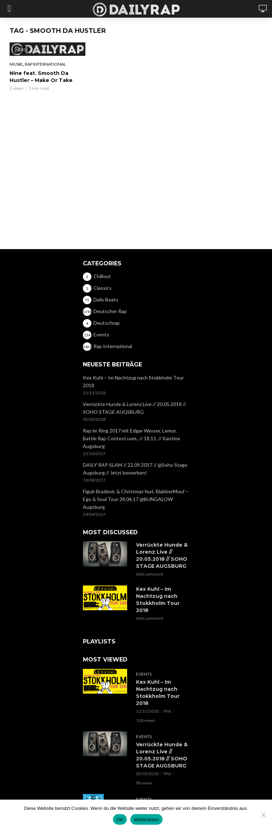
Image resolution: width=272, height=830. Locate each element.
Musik (16, 64)
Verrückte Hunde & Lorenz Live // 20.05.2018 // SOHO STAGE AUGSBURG (134, 408)
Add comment (149, 574)
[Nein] (263, 814)
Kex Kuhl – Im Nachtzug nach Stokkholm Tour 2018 (133, 381)
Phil (167, 711)
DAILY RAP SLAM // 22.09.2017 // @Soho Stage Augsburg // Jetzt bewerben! (135, 469)
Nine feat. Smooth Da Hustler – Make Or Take (41, 76)
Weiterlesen (146, 819)
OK (120, 819)
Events (144, 674)
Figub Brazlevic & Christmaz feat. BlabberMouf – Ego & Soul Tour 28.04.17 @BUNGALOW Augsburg (135, 499)
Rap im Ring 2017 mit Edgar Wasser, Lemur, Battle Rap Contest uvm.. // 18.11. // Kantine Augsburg (131, 438)
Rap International (45, 64)
